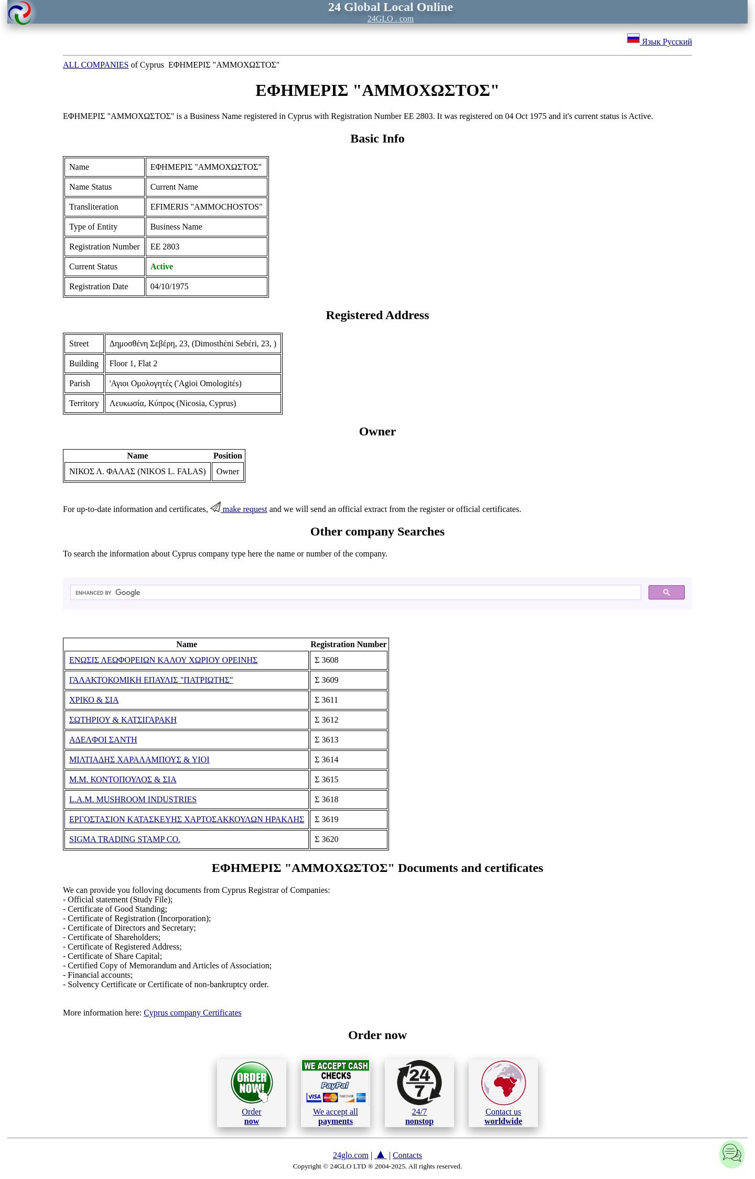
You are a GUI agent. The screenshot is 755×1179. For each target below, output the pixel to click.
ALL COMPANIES (96, 64)
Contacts (407, 1155)
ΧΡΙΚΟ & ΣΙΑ (93, 699)
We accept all (335, 1092)
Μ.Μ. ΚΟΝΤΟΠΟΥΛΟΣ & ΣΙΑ (123, 779)
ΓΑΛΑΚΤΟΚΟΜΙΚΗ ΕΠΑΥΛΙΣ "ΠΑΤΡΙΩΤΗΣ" (151, 679)
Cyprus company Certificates (193, 1012)
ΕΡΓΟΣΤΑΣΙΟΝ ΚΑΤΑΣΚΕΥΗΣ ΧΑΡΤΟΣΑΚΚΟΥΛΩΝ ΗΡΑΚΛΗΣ (186, 819)
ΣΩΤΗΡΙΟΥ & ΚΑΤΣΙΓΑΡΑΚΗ (123, 719)
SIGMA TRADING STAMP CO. (124, 839)
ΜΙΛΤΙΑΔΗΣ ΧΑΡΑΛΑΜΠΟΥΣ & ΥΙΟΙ (139, 759)
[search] (355, 592)
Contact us (503, 1093)
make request (238, 509)
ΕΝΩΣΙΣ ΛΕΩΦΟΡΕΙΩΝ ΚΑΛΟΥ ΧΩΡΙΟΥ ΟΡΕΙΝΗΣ (163, 660)
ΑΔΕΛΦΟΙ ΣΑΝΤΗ (103, 739)
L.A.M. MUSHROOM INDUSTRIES (133, 799)
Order (252, 1093)
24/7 (419, 1092)
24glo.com (351, 1155)
